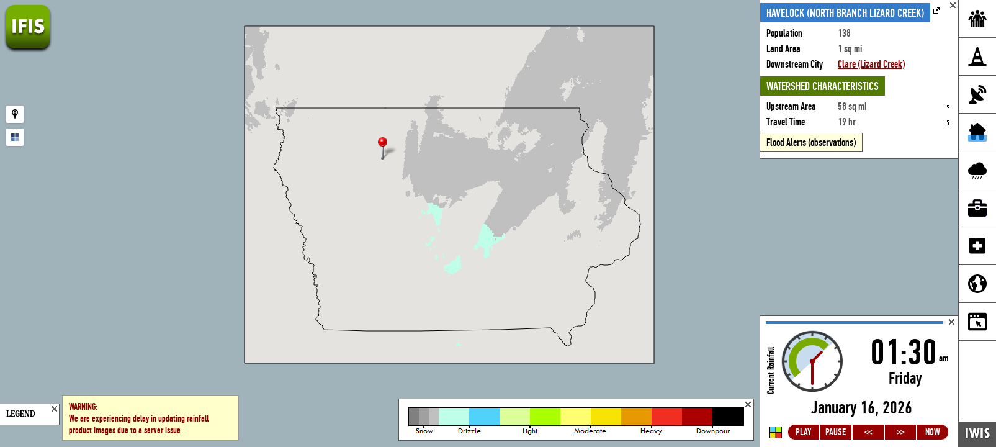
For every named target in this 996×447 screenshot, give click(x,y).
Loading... (859, 381)
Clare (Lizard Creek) (871, 64)
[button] (388, 149)
